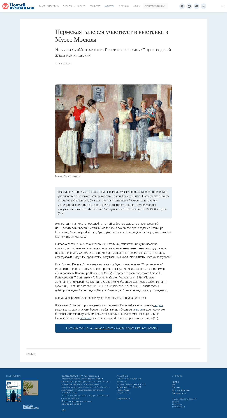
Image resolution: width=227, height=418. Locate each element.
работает (85, 318)
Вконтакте (185, 390)
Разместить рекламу (155, 6)
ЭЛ (69, 392)
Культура (109, 6)
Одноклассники (179, 393)
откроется (138, 309)
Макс (179, 390)
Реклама (175, 382)
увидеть (158, 305)
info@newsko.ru (123, 398)
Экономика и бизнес (74, 6)
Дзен (174, 390)
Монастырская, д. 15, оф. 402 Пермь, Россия (129, 388)
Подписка (176, 387)
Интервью (123, 6)
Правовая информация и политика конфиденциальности (76, 402)
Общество (95, 6)
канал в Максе (104, 328)
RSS (173, 384)
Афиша (136, 6)
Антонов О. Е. (140, 384)
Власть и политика (49, 6)
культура (30, 354)
